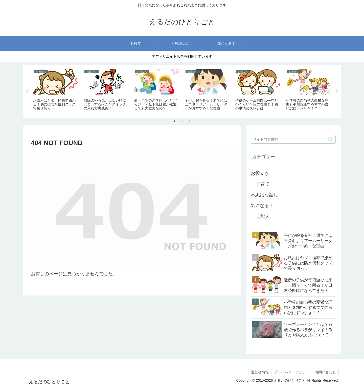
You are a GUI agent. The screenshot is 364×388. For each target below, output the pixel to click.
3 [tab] (189, 121)
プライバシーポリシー (291, 372)
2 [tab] (182, 121)
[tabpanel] (55, 90)
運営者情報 (260, 372)
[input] (293, 139)
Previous (27, 91)
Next (336, 91)
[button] (330, 139)
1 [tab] (174, 121)
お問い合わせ (325, 372)
